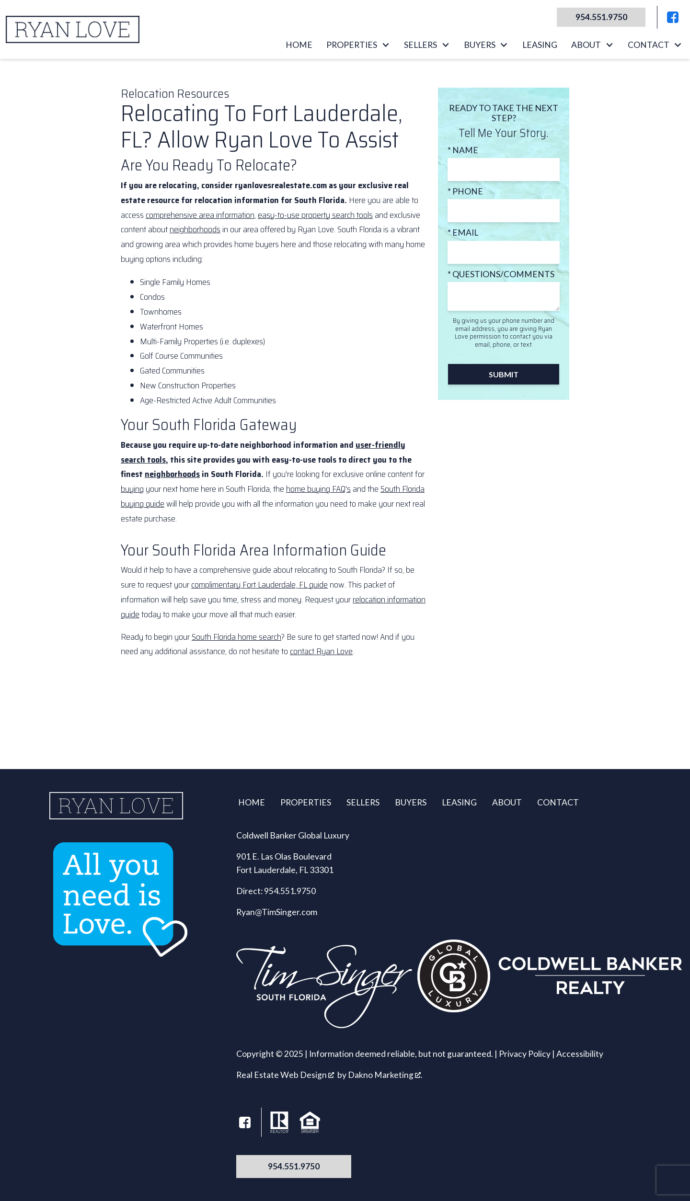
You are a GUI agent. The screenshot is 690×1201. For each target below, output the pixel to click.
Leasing (539, 45)
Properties (305, 802)
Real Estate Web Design (285, 1075)
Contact (558, 802)
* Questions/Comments (501, 274)
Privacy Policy (525, 1054)
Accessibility (579, 1054)
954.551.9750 (290, 891)
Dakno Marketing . (385, 1075)
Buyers (410, 802)
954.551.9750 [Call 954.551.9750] (294, 1166)
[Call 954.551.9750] (597, 17)
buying (132, 489)
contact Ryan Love (321, 651)
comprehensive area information (200, 215)
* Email (463, 232)
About (507, 802)
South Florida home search (236, 637)
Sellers (363, 802)
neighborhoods (195, 229)
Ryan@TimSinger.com (276, 912)
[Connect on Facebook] (672, 17)
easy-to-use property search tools (315, 215)
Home (299, 45)
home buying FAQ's (318, 489)
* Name (463, 150)
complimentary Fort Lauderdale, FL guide (259, 584)
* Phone (465, 191)
